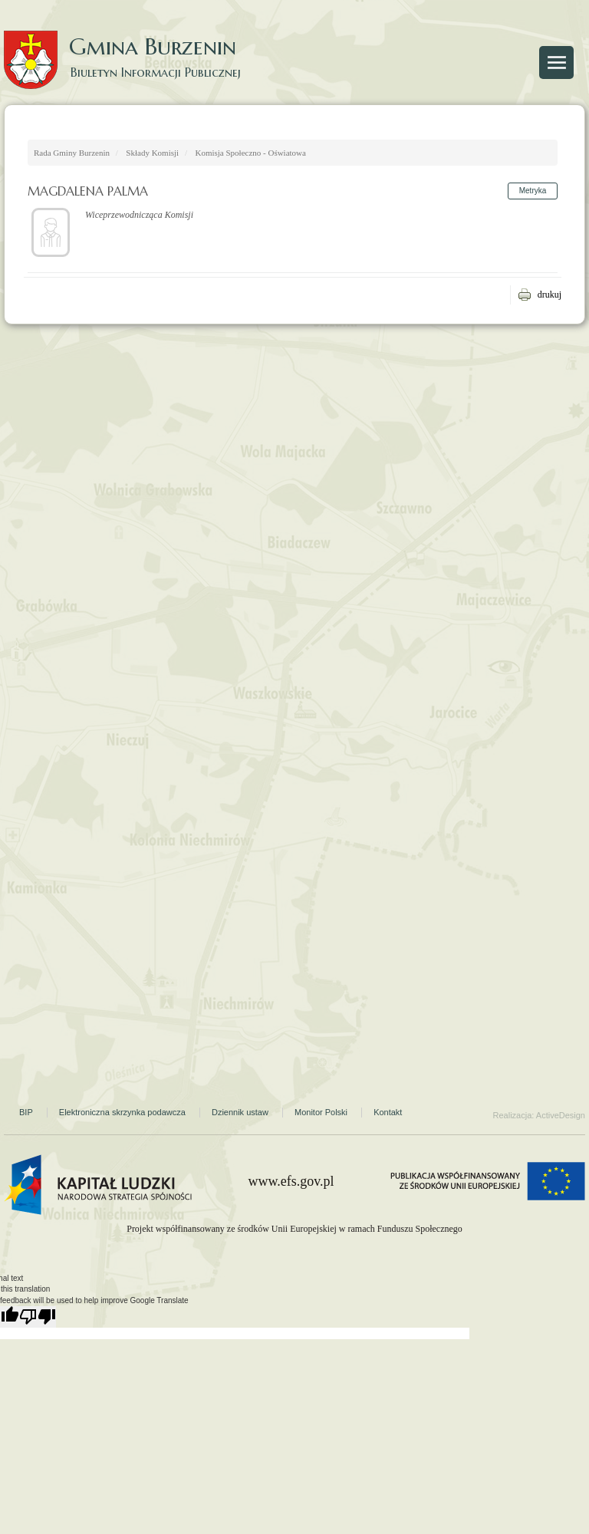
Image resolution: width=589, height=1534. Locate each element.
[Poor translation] (37, 1317)
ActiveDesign (560, 1115)
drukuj (549, 294)
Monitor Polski (320, 1112)
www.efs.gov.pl (291, 1181)
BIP (26, 1112)
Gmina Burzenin (130, 46)
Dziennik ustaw (240, 1112)
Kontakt (387, 1112)
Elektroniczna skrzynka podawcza (122, 1112)
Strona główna (54, 100)
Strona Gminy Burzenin (522, 100)
